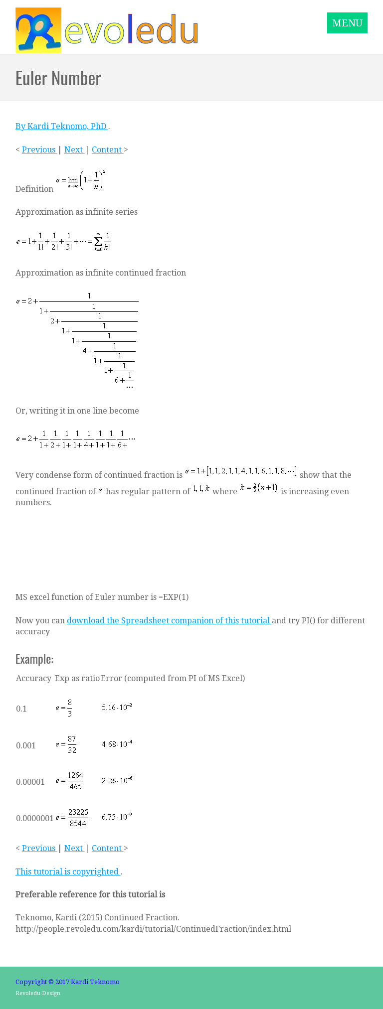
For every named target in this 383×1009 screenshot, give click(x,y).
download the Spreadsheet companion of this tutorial (169, 620)
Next (74, 149)
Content (108, 149)
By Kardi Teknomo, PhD (61, 126)
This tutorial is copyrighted (68, 871)
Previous (39, 149)
